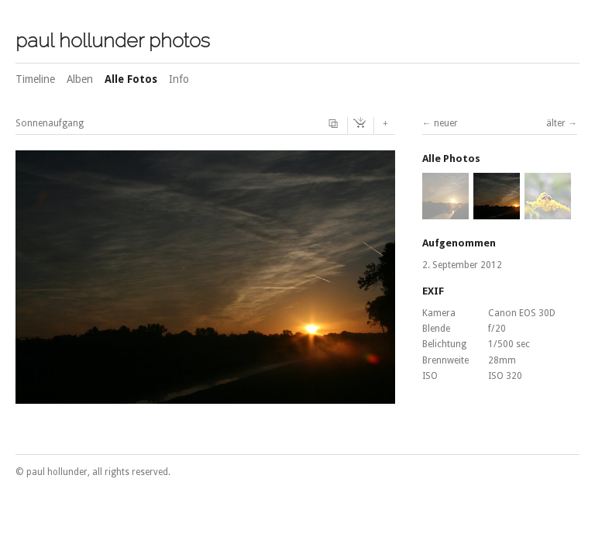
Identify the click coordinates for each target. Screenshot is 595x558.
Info (179, 79)
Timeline (35, 79)
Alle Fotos (131, 79)
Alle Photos (451, 158)
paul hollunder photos (112, 40)
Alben (80, 79)
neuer (446, 123)
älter (556, 123)
